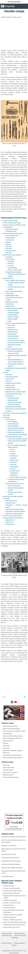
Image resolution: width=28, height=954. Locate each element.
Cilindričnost (14, 456)
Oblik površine (14, 460)
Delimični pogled (13, 310)
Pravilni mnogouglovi (9, 917)
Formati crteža (10, 240)
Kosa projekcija (12, 267)
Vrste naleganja (12, 421)
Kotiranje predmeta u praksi (14, 394)
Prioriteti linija (10, 304)
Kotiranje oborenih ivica (12, 389)
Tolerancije (6, 417)
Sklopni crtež (9, 522)
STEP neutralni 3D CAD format (10, 857)
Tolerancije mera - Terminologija (17, 434)
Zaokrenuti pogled (13, 317)
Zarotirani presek (13, 338)
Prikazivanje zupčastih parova (14, 513)
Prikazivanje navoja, (11, 501)
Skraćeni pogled (12, 319)
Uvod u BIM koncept (7, 876)
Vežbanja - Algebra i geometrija (12, 920)
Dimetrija (10, 263)
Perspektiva (9, 257)
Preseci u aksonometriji (15, 270)
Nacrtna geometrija (8, 767)
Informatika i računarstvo (10, 772)
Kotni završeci (10, 379)
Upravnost (13, 464)
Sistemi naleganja (13, 426)
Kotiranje (5, 372)
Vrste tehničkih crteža (12, 235)
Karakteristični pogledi (12, 295)
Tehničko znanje (5, 17)
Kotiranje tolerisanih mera (15, 430)
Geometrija (6, 765)
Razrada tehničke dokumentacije (13, 518)
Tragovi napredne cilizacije (10, 777)
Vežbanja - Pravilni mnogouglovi (12, 915)
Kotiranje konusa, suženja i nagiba (16, 391)
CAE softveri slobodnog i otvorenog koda (13, 837)
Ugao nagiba (14, 466)
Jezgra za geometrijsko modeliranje (12, 867)
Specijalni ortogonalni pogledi (14, 308)
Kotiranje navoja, (10, 503)
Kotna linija (9, 374)
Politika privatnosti (19, 943)
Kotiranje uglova (10, 387)
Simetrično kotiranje (14, 404)
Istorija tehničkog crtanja (10, 220)
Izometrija (11, 261)
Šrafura (10, 347)
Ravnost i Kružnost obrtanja (18, 477)
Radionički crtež (10, 520)
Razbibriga (15, 937)
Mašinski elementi (8, 775)
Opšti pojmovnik (7, 935)
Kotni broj (8, 381)
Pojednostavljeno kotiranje (13, 406)
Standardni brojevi (11, 231)
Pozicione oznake (11, 250)
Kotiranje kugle (10, 385)
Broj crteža (9, 252)
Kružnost (13, 453)
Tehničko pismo (10, 238)
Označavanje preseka (14, 344)
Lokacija (12, 468)
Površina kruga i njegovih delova (12, 890)
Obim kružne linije (8, 905)
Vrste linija (9, 248)
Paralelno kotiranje (13, 398)
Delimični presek (13, 332)
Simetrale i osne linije (12, 302)
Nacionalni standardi (12, 229)
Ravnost (12, 451)
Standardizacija (7, 227)
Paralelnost (13, 462)
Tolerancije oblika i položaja (14, 436)
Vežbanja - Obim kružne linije (11, 903)
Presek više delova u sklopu (16, 340)
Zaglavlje (8, 244)
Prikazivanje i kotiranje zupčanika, (15, 511)
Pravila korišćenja (6, 943)
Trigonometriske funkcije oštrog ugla (14, 924)
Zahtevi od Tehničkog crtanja (11, 223)
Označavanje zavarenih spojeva (12, 515)
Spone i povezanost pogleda (14, 291)
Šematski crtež (10, 524)
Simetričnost (14, 475)
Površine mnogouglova (10, 900)
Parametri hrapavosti (14, 486)
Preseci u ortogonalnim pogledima (16, 323)
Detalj (9, 321)
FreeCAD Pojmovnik (20, 935)
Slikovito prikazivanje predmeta (12, 255)
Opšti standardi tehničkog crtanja (13, 233)
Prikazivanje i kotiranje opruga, (15, 509)
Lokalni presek (12, 334)
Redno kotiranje (12, 400)
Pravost (12, 449)
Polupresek (11, 327)
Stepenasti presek (13, 336)
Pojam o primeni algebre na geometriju (14, 922)
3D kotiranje (6, 745)
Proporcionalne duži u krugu (11, 927)
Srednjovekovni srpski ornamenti (11, 861)
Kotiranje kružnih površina (13, 383)
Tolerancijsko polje (13, 424)
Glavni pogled (10, 293)
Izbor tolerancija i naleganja (16, 428)
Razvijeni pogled (13, 314)
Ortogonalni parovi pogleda (13, 272)
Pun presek (11, 325)
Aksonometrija (10, 259)
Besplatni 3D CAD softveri (9, 845)
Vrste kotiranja (10, 396)
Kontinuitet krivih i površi (8, 854)
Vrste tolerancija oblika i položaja (17, 439)
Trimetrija (11, 265)
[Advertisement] (14, 33)
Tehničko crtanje (7, 723)
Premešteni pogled (13, 312)
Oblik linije (13, 458)
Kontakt (14, 945)
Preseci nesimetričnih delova (16, 342)
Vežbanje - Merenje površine (11, 888)
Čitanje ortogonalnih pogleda (14, 349)
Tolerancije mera (10, 419)
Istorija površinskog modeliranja (10, 864)
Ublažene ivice (10, 306)
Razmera (8, 242)
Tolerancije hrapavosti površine (15, 483)
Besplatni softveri (19, 933)
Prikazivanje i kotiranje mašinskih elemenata (12, 751)
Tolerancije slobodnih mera (16, 432)
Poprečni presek (12, 329)
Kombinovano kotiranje (15, 402)
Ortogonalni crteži (8, 278)
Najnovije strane (7, 933)
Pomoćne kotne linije (12, 377)
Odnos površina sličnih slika (11, 893)
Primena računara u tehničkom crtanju (14, 225)
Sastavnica (9, 246)
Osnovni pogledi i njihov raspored (15, 280)
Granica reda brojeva (9, 907)
